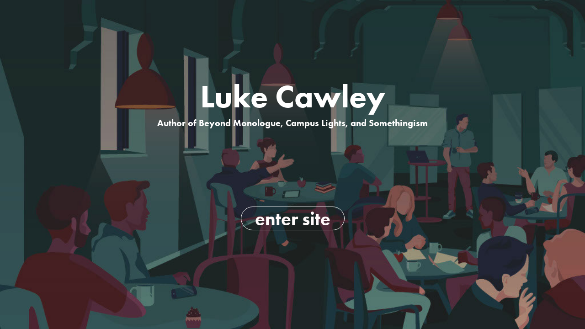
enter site (292, 218)
